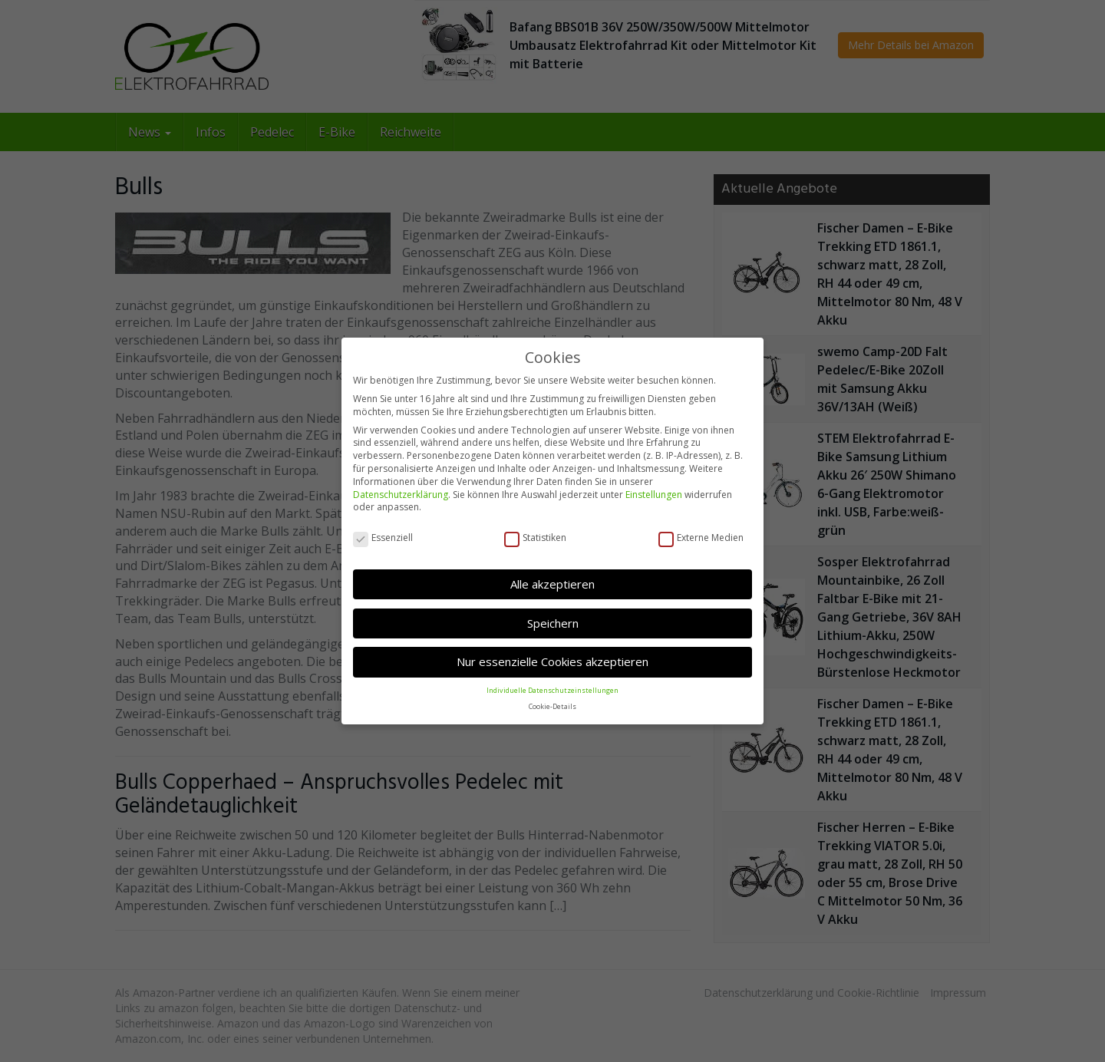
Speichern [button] (553, 622)
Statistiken (535, 537)
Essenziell (383, 537)
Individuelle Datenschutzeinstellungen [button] (552, 689)
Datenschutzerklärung (400, 493)
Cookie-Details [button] (552, 706)
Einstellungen (653, 493)
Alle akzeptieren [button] (552, 584)
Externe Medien (701, 537)
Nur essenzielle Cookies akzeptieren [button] (552, 661)
